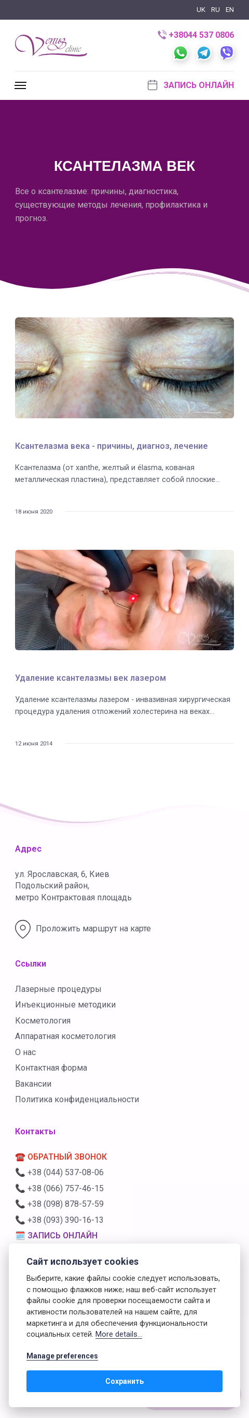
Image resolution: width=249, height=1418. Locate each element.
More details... (118, 1334)
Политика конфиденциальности (77, 1099)
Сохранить (124, 1381)
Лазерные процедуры (58, 989)
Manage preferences (62, 1356)
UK (201, 9)
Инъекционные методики (65, 1005)
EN (230, 9)
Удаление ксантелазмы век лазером (90, 678)
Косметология (43, 1021)
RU (215, 9)
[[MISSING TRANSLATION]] (21, 85)
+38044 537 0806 (196, 35)
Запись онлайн (191, 85)
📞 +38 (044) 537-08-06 (59, 1172)
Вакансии (33, 1084)
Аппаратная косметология (65, 1036)
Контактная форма (51, 1068)
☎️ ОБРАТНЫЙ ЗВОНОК (61, 1157)
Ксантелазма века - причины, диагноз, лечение (111, 446)
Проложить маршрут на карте (83, 929)
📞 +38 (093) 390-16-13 (59, 1220)
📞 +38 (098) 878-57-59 (59, 1204)
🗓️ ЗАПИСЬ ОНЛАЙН (56, 1235)
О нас (25, 1052)
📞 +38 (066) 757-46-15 (59, 1188)
